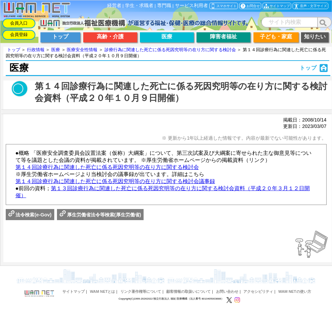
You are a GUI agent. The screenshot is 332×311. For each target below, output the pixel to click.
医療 (55, 49)
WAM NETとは (102, 291)
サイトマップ (73, 291)
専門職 (164, 5)
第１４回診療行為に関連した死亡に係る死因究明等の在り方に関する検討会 (107, 167)
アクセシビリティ (258, 291)
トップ (13, 49)
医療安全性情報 (82, 49)
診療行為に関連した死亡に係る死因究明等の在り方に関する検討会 (170, 49)
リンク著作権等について (140, 291)
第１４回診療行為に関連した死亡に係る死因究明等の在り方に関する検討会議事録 (115, 181)
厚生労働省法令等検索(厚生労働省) (100, 214)
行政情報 (35, 49)
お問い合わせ (227, 291)
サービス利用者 (191, 5)
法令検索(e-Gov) (30, 214)
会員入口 (19, 23)
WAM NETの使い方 (294, 291)
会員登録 (19, 34)
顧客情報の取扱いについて (188, 291)
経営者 (114, 5)
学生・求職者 (139, 5)
